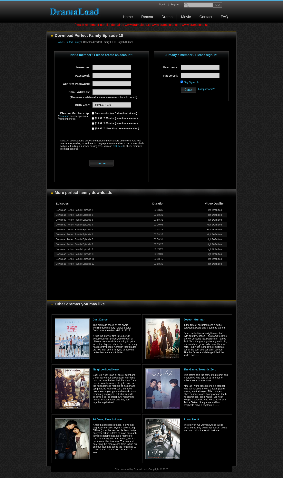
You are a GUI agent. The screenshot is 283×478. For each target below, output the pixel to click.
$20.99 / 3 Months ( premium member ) (116, 118)
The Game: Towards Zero (200, 369)
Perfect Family (73, 42)
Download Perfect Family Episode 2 (74, 215)
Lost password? (206, 89)
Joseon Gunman (194, 319)
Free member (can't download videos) (115, 113)
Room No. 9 (191, 419)
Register (175, 4)
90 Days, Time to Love (107, 419)
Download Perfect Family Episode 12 (75, 264)
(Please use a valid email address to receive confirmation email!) (103, 97)
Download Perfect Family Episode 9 (74, 249)
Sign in (162, 4)
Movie (186, 17)
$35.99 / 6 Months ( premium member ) (116, 123)
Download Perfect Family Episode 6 (74, 234)
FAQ (224, 17)
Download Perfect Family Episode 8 (74, 244)
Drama (167, 17)
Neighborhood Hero (106, 369)
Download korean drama (75, 12)
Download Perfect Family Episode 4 (74, 224)
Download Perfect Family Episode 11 (75, 259)
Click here (64, 116)
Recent (147, 17)
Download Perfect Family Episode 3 (74, 219)
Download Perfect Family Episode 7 (74, 239)
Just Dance (100, 319)
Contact (206, 17)
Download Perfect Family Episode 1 (74, 210)
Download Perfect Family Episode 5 (74, 229)
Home (128, 17)
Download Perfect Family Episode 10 (75, 254)
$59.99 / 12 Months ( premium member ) (116, 128)
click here (118, 146)
